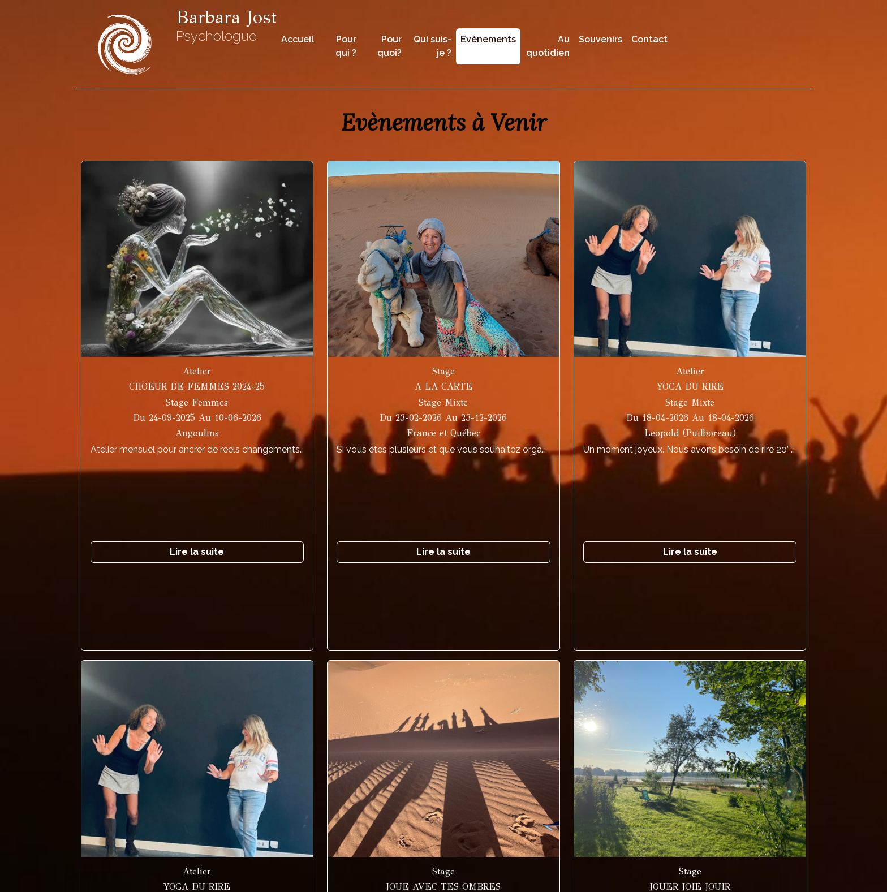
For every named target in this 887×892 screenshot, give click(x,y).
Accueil (297, 39)
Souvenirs (600, 39)
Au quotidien (548, 46)
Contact (649, 39)
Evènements (488, 39)
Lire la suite (197, 551)
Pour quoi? (389, 46)
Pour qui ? (345, 46)
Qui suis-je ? (432, 46)
